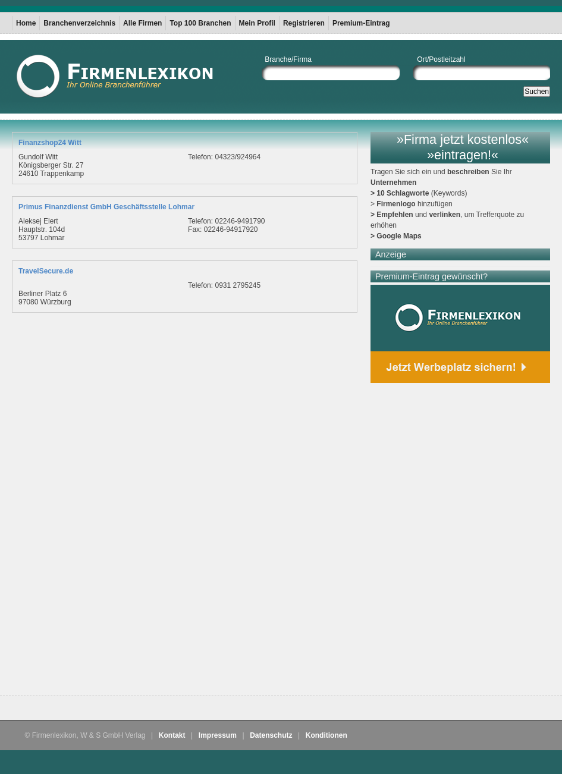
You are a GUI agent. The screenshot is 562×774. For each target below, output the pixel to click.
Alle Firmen (142, 23)
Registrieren (304, 23)
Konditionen (326, 735)
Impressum (218, 735)
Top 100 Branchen (200, 23)
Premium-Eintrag (361, 23)
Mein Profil (257, 23)
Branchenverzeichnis (79, 23)
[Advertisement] (138, 545)
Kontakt (172, 735)
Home (26, 23)
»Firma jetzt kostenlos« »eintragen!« (463, 147)
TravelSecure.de (45, 271)
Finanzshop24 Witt (49, 143)
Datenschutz (271, 735)
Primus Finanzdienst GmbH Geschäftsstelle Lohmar (106, 207)
